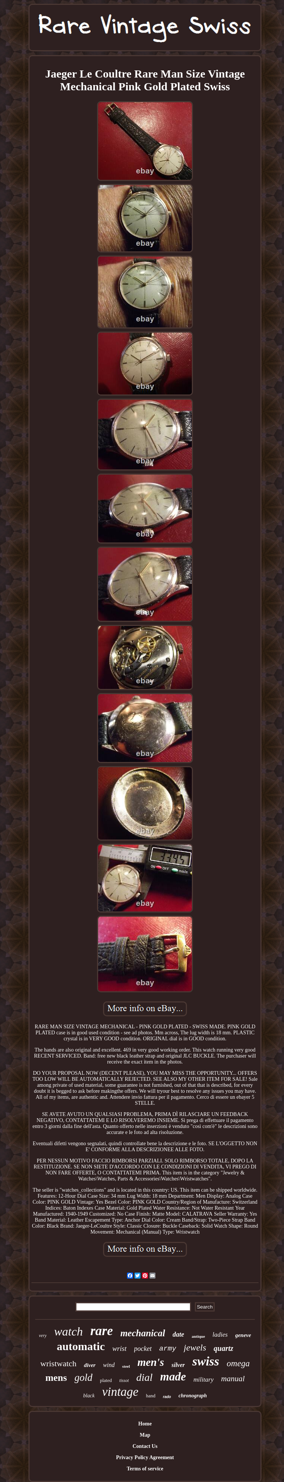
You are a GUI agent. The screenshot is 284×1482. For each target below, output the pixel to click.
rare (101, 1331)
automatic (81, 1346)
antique (198, 1336)
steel (126, 1366)
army (167, 1349)
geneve (243, 1335)
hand (150, 1395)
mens (56, 1377)
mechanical (142, 1333)
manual (233, 1378)
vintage (120, 1391)
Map (145, 1435)
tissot (124, 1380)
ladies (220, 1334)
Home (145, 1424)
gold (84, 1377)
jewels (195, 1347)
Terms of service (145, 1469)
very (43, 1335)
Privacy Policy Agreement (145, 1457)
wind (109, 1365)
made (173, 1376)
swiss (205, 1361)
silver (178, 1365)
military (203, 1379)
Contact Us (145, 1446)
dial (144, 1377)
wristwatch (58, 1363)
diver (90, 1365)
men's (151, 1362)
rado (167, 1397)
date (178, 1334)
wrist (119, 1348)
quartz (223, 1348)
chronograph (192, 1395)
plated (106, 1380)
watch (68, 1331)
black (88, 1395)
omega (238, 1363)
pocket (143, 1348)
